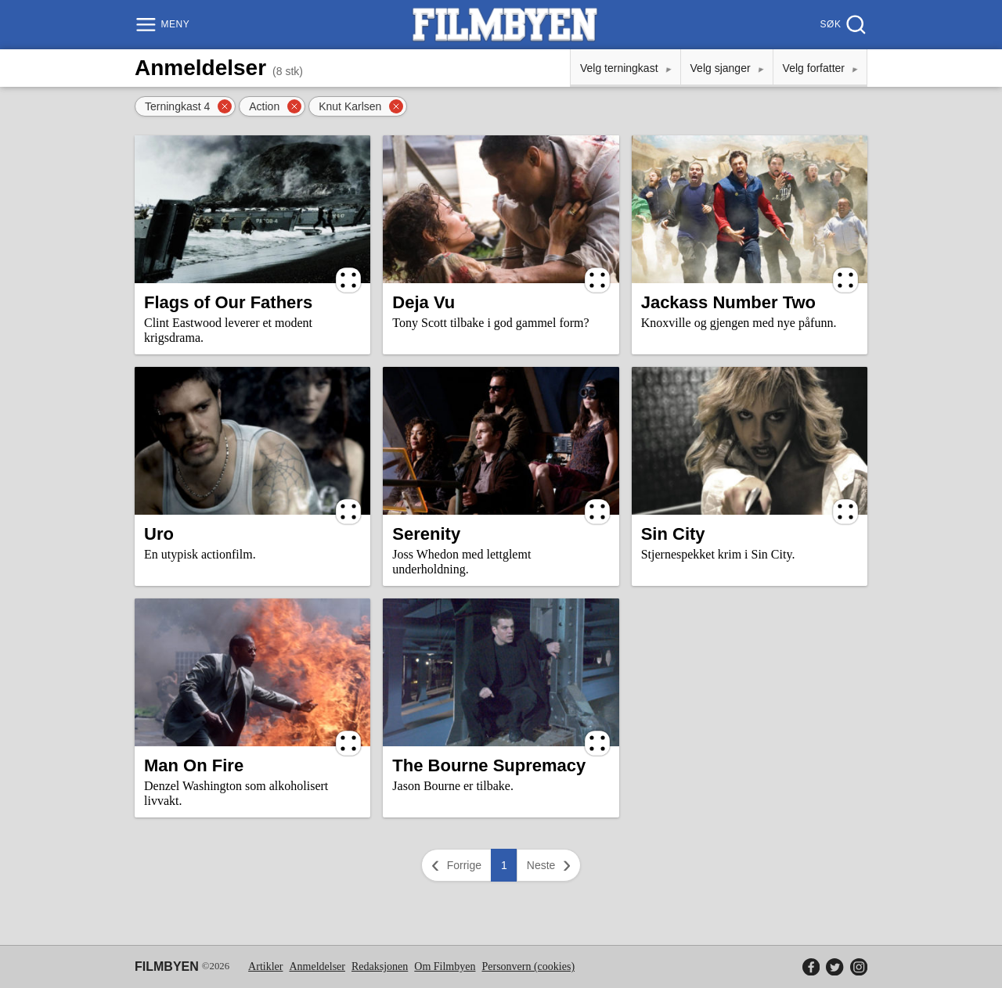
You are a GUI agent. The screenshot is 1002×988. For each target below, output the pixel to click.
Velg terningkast (619, 68)
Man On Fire (193, 765)
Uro (159, 534)
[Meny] (164, 24)
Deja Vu (423, 302)
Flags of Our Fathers (228, 302)
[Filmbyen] (505, 24)
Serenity (426, 534)
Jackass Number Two (728, 302)
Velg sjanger (720, 68)
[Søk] (842, 24)
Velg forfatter (814, 68)
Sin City (673, 534)
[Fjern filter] (225, 106)
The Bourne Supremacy (489, 765)
